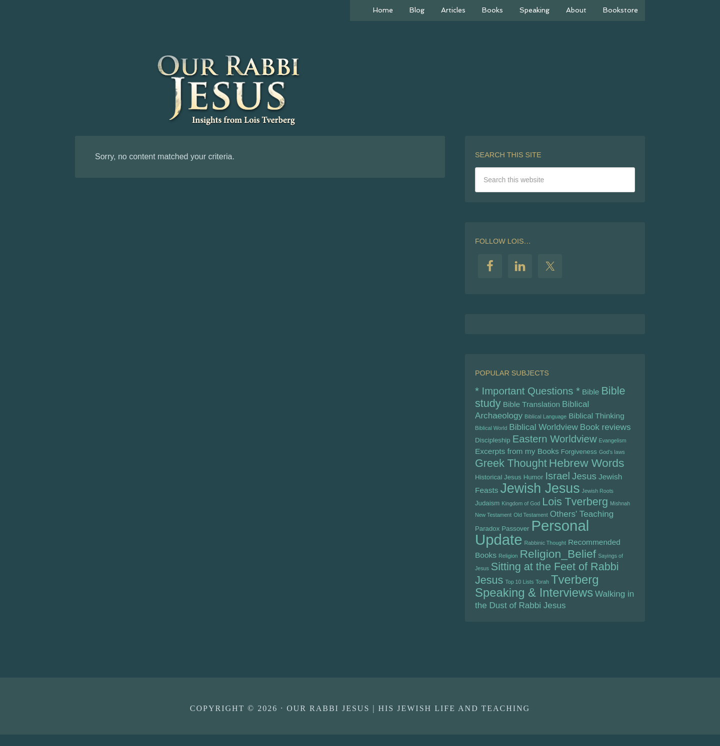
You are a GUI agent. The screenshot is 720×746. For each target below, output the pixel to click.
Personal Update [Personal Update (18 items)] (532, 540)
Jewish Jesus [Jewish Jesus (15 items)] (540, 492)
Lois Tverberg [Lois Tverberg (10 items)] (575, 507)
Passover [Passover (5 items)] (515, 536)
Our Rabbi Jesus (360, 90)
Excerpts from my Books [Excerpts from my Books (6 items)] (517, 455)
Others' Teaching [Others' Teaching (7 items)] (582, 520)
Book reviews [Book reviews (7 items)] (605, 429)
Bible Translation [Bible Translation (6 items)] (531, 405)
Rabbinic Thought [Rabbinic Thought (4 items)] (545, 551)
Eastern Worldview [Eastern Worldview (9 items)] (554, 441)
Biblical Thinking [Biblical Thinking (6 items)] (596, 417)
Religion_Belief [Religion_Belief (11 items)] (558, 562)
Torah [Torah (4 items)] (542, 592)
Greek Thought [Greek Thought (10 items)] (511, 467)
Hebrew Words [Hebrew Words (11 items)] (586, 467)
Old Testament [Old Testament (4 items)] (531, 521)
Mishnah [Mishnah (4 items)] (620, 509)
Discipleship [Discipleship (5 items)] (492, 443)
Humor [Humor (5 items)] (534, 481)
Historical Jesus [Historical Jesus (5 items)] (498, 481)
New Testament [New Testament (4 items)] (493, 521)
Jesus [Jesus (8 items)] (584, 480)
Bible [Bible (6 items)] (590, 392)
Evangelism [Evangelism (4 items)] (612, 443)
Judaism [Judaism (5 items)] (487, 508)
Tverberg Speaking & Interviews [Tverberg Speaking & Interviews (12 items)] (536, 596)
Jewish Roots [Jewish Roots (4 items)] (598, 495)
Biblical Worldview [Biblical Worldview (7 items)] (543, 429)
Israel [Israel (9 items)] (557, 480)
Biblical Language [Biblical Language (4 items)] (545, 418)
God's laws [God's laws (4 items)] (612, 456)
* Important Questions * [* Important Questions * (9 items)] (527, 391)
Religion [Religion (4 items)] (508, 564)
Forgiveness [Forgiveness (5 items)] (579, 455)
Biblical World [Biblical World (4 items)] (491, 430)
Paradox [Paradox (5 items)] (487, 536)
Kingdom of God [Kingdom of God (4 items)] (521, 509)
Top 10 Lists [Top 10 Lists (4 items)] (519, 592)
